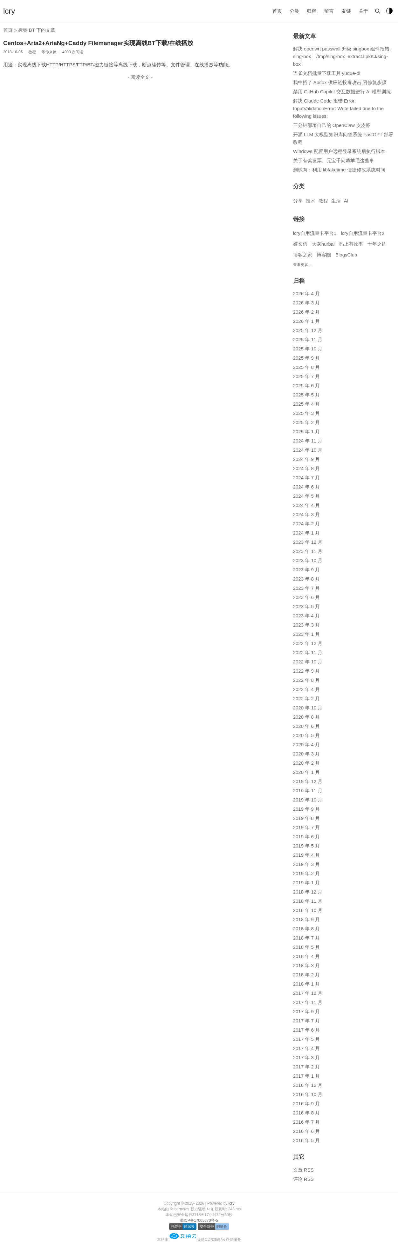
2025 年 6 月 (306, 385)
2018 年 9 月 (306, 919)
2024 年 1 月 (306, 532)
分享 (298, 200)
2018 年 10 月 (308, 910)
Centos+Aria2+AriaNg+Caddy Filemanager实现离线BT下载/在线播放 (98, 43)
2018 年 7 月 (306, 938)
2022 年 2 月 (306, 698)
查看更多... (302, 265)
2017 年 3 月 (306, 1057)
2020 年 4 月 (306, 744)
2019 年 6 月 (306, 836)
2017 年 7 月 (306, 1020)
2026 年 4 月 (306, 293)
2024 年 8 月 (306, 468)
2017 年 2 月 (306, 1066)
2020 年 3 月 (306, 753)
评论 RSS (303, 1179)
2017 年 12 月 (308, 993)
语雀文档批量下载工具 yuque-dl (326, 73)
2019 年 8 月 (306, 818)
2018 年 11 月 (308, 901)
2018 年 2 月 (306, 974)
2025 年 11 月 (308, 339)
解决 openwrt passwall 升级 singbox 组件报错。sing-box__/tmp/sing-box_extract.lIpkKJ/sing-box (343, 56)
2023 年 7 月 (306, 588)
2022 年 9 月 (306, 671)
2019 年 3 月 (306, 864)
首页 (277, 11)
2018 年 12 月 (308, 891)
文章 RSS (303, 1170)
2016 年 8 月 (306, 1112)
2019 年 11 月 (308, 790)
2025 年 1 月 (306, 431)
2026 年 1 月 (306, 321)
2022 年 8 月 (306, 680)
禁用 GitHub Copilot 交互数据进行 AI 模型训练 (342, 91)
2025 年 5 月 (306, 394)
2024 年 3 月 (306, 514)
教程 (323, 200)
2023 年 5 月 (306, 606)
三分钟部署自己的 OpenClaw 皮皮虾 (331, 125)
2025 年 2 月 (306, 422)
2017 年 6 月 (306, 1030)
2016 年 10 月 (308, 1094)
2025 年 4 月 (306, 404)
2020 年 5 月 (306, 735)
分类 (294, 11)
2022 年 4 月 (306, 689)
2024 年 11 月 (308, 440)
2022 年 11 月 (308, 652)
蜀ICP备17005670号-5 (199, 1220)
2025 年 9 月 (306, 358)
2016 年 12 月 (308, 1085)
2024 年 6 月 (306, 486)
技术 (310, 200)
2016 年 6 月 (306, 1131)
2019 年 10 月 (308, 799)
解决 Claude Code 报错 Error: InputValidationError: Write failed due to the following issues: (338, 108)
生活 (336, 200)
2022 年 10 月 (308, 661)
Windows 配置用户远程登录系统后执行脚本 (339, 151)
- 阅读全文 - (140, 77)
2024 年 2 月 (306, 523)
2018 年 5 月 (306, 947)
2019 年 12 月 (308, 781)
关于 (363, 11)
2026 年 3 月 (306, 302)
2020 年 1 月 (306, 772)
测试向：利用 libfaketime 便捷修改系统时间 (339, 169)
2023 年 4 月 (306, 615)
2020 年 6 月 (306, 726)
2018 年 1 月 (306, 984)
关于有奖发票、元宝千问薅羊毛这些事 (333, 160)
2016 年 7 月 (306, 1122)
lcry (9, 11)
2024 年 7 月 (306, 477)
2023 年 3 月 (306, 625)
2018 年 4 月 (306, 956)
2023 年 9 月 (306, 569)
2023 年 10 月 (308, 560)
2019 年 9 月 (306, 809)
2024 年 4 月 (306, 505)
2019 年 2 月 (306, 873)
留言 (329, 11)
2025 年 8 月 (306, 367)
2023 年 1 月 (306, 634)
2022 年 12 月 (308, 643)
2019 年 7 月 (306, 827)
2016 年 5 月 (306, 1140)
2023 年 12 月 (308, 542)
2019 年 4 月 (306, 855)
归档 (311, 11)
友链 (346, 11)
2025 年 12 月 (308, 330)
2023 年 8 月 (306, 579)
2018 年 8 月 (306, 928)
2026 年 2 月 (306, 312)
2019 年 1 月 (306, 882)
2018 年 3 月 (306, 965)
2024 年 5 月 (306, 496)
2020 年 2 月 (306, 763)
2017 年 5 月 (306, 1039)
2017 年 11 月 (308, 1002)
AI (346, 200)
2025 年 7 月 (306, 376)
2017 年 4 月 (306, 1048)
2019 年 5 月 (306, 845)
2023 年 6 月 (306, 597)
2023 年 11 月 (308, 551)
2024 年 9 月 (306, 459)
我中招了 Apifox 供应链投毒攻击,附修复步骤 (340, 82)
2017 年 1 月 (306, 1076)
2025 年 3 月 (306, 413)
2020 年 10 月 (308, 707)
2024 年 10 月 (308, 450)
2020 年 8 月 (306, 717)
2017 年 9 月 (306, 1011)
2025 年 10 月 (308, 348)
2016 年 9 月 (306, 1103)
